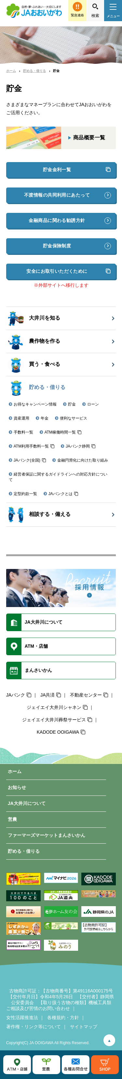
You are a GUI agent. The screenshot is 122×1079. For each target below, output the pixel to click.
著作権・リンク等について (33, 1026)
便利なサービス (73, 418)
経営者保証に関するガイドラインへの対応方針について (58, 477)
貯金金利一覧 (57, 169)
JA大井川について (27, 803)
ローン (93, 404)
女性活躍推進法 (22, 1017)
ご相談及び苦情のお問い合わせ (38, 1008)
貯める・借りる (34, 71)
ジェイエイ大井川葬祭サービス (54, 719)
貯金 (72, 404)
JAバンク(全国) (27, 460)
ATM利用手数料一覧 (31, 446)
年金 (44, 418)
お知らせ (17, 787)
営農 (12, 819)
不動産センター (86, 695)
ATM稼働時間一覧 (60, 432)
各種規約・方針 (63, 1017)
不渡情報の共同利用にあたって (57, 195)
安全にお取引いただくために (56, 271)
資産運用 (21, 418)
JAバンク (15, 695)
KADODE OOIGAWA (58, 732)
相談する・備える (39, 514)
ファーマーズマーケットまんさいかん (46, 835)
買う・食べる (34, 364)
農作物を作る (34, 341)
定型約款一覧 (25, 493)
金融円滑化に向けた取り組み (82, 460)
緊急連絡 (77, 15)
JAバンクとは (60, 493)
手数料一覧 (23, 432)
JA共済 (47, 695)
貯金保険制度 (57, 245)
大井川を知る (34, 318)
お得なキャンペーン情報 (35, 404)
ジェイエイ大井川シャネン (54, 707)
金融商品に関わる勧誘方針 (57, 220)
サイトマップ (83, 1026)
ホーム (11, 71)
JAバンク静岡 (78, 446)
